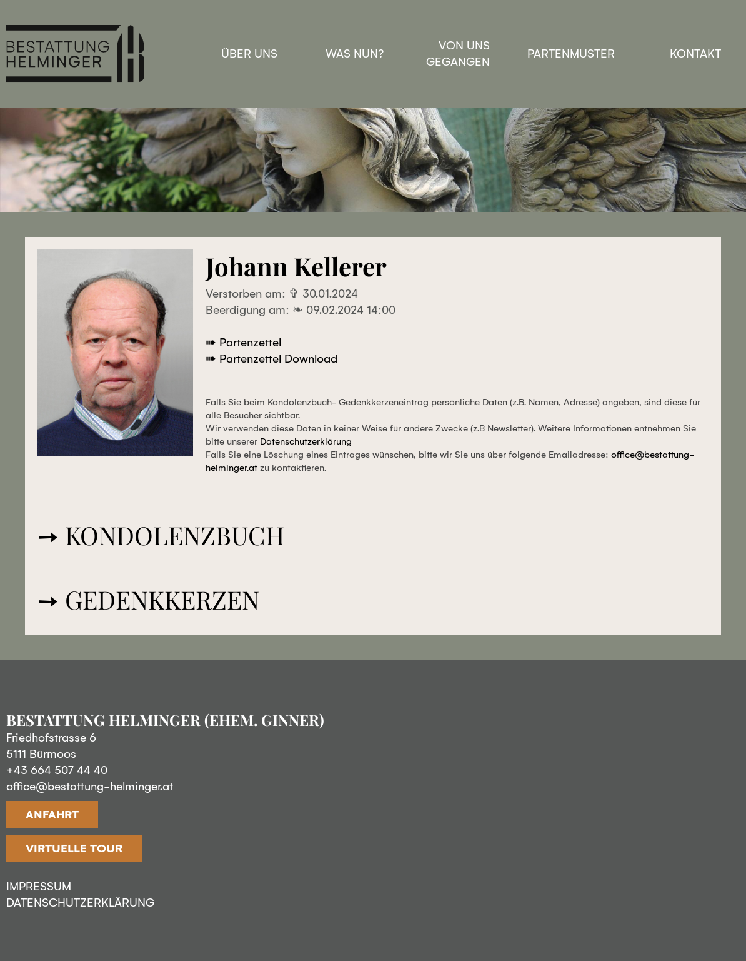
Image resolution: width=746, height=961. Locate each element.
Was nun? (355, 54)
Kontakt (695, 54)
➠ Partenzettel (243, 343)
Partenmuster (571, 54)
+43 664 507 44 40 (56, 770)
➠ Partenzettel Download (271, 359)
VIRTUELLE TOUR (74, 848)
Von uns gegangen (458, 54)
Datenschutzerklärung (306, 441)
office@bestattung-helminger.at (89, 786)
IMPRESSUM (38, 886)
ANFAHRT (52, 815)
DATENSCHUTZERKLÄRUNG (80, 903)
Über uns (249, 54)
